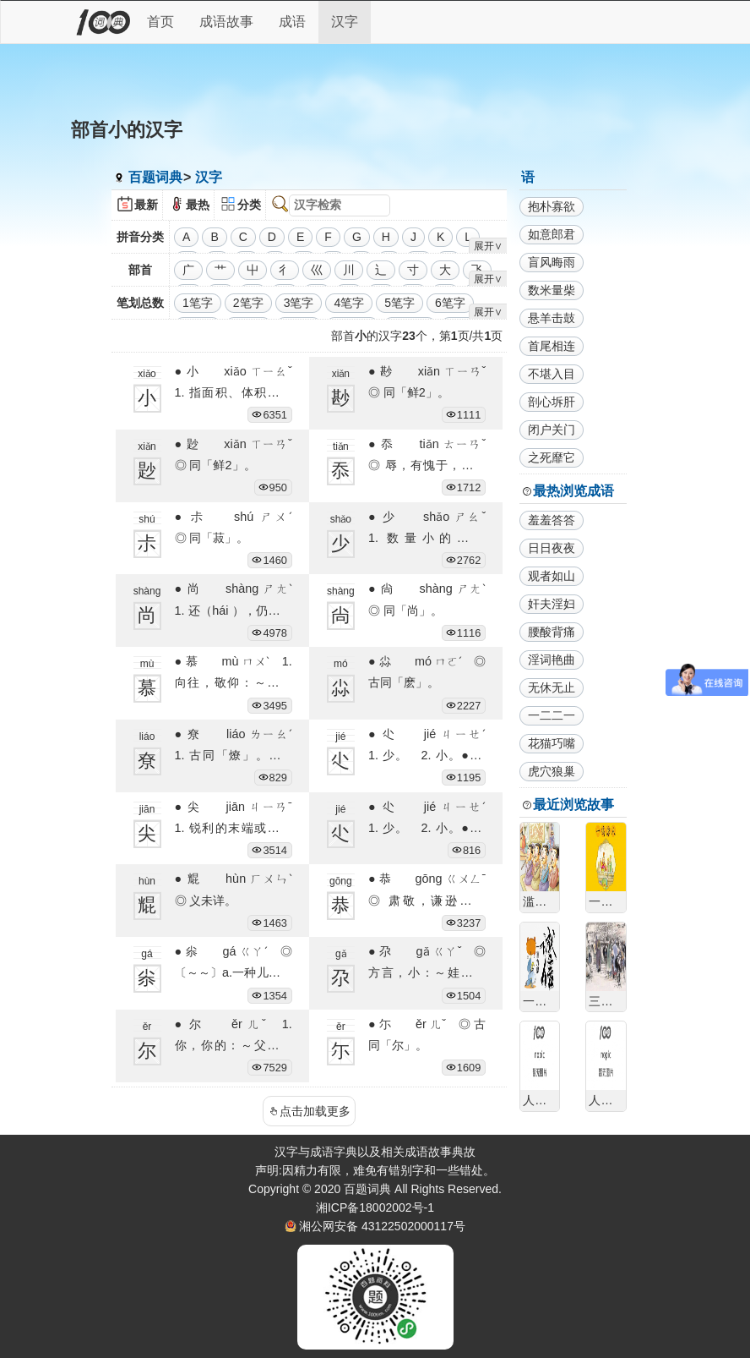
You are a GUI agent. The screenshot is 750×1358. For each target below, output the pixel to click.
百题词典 (155, 177)
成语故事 (226, 21)
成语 (292, 21)
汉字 (344, 21)
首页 (160, 21)
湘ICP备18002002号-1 (375, 1207)
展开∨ (488, 246)
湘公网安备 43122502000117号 (382, 1226)
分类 (249, 204)
